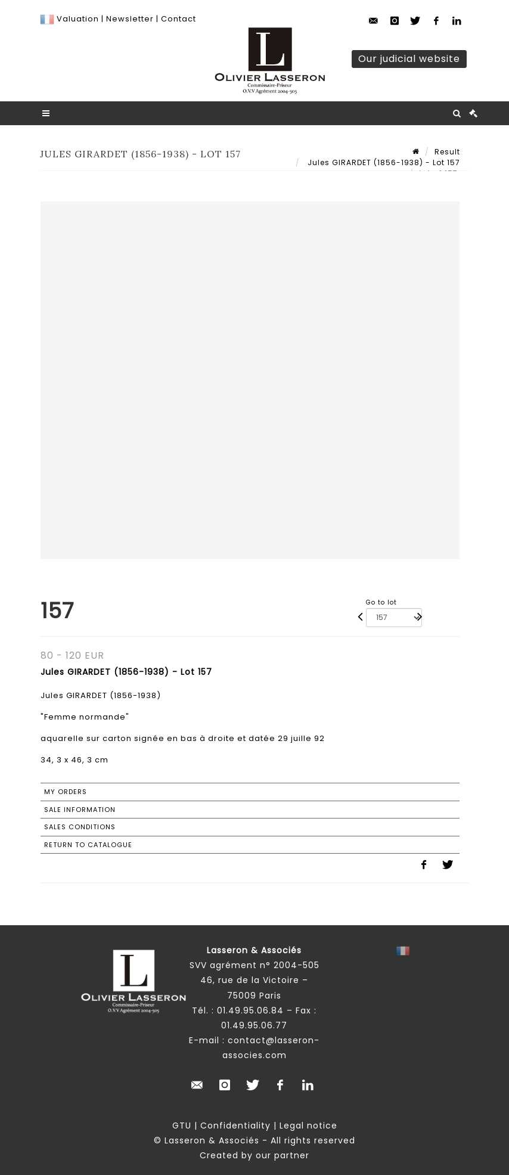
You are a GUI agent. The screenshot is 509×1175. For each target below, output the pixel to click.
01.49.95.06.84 (250, 1010)
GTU (181, 1125)
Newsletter (129, 18)
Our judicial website (409, 59)
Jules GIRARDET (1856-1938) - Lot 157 (382, 162)
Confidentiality (235, 1125)
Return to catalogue (88, 845)
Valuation (78, 18)
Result (447, 152)
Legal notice (308, 1125)
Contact (178, 18)
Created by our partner (254, 1155)
